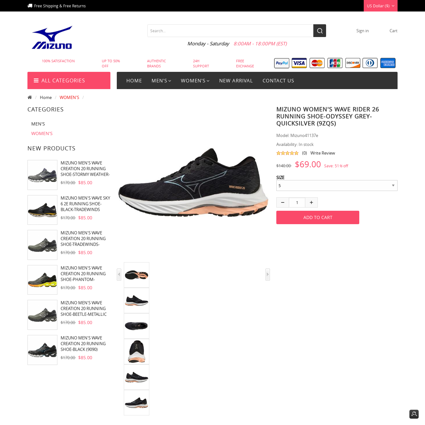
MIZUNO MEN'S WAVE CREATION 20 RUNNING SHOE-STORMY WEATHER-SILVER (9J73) (85, 168)
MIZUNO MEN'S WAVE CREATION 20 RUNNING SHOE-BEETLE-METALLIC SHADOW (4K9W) (84, 308)
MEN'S (38, 124)
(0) (304, 153)
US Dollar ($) (380, 5)
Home (134, 80)
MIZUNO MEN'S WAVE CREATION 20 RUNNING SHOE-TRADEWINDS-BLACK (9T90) (83, 238)
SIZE (280, 177)
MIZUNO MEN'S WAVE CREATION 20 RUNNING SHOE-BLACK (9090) (83, 343)
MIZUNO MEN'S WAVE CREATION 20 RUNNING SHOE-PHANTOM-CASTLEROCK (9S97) (83, 273)
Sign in (362, 31)
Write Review (322, 153)
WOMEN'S (69, 97)
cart (394, 31)
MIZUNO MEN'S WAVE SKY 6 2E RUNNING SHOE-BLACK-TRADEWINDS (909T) (85, 203)
